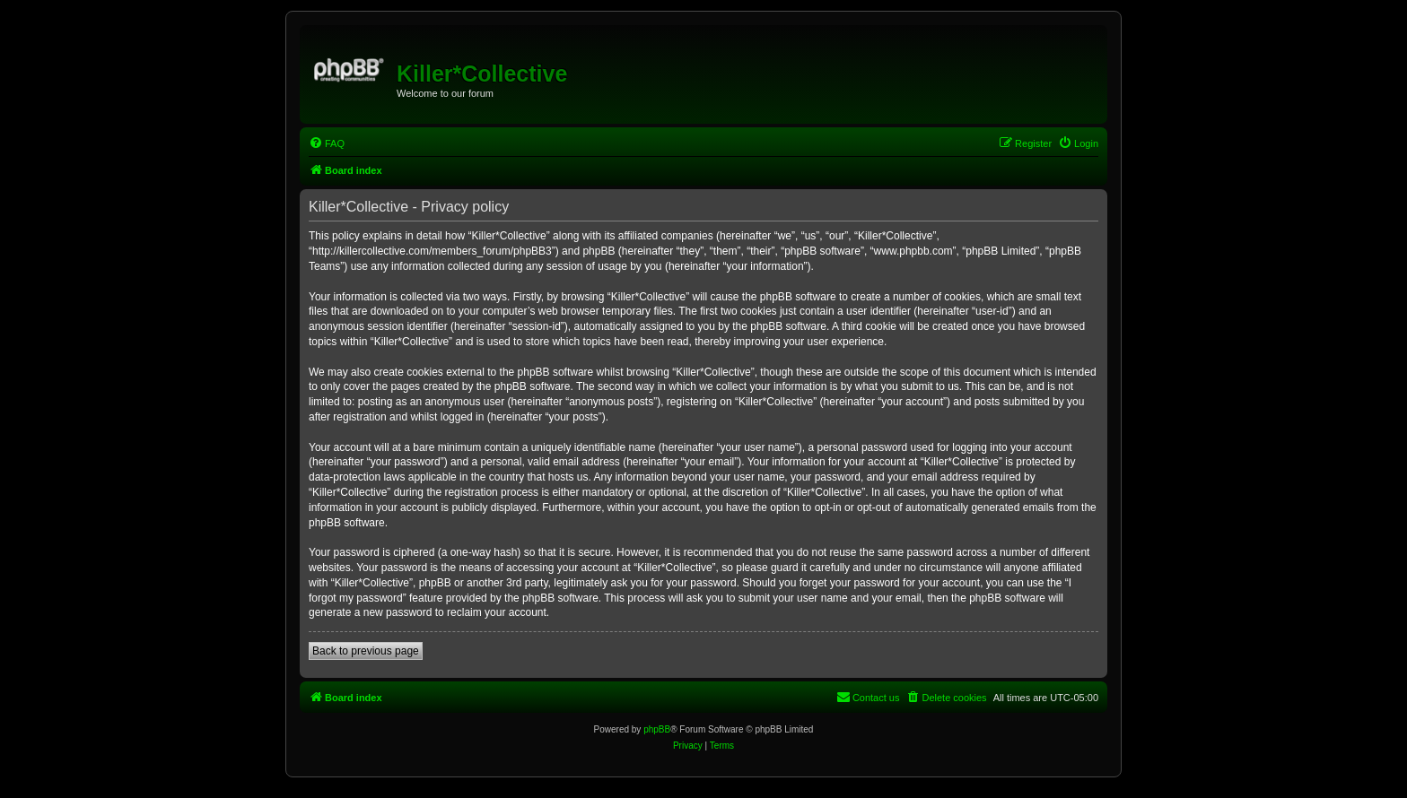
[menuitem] (327, 143)
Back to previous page (365, 651)
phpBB (656, 729)
